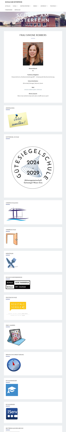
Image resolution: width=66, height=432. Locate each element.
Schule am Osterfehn (13, 2)
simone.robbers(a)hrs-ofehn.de (33, 89)
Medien (35, 6)
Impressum (17, 10)
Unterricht (43, 6)
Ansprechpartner (25, 6)
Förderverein (8, 10)
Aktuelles (7, 6)
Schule (14, 6)
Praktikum (53, 6)
